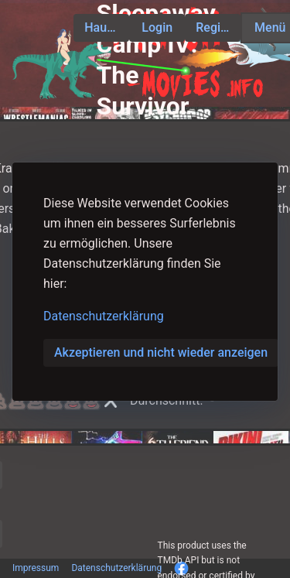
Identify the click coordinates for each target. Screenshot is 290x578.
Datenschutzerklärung (103, 316)
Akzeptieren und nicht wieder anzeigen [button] (161, 352)
